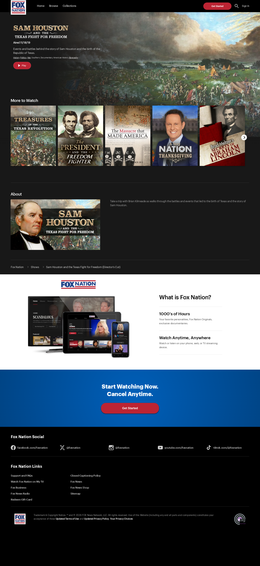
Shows (35, 267)
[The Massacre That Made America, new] (127, 165)
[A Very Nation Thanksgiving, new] (175, 165)
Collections (69, 6)
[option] (31, 134)
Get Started (217, 6)
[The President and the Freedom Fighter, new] (80, 165)
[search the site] (236, 6)
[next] (244, 137)
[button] (236, 6)
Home (40, 6)
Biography (73, 58)
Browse (53, 6)
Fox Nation (17, 267)
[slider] (126, 134)
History (16, 58)
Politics (23, 58)
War (29, 58)
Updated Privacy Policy (96, 519)
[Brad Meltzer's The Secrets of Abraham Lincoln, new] (222, 165)
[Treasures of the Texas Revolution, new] (33, 165)
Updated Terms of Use (67, 519)
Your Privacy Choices (121, 519)
